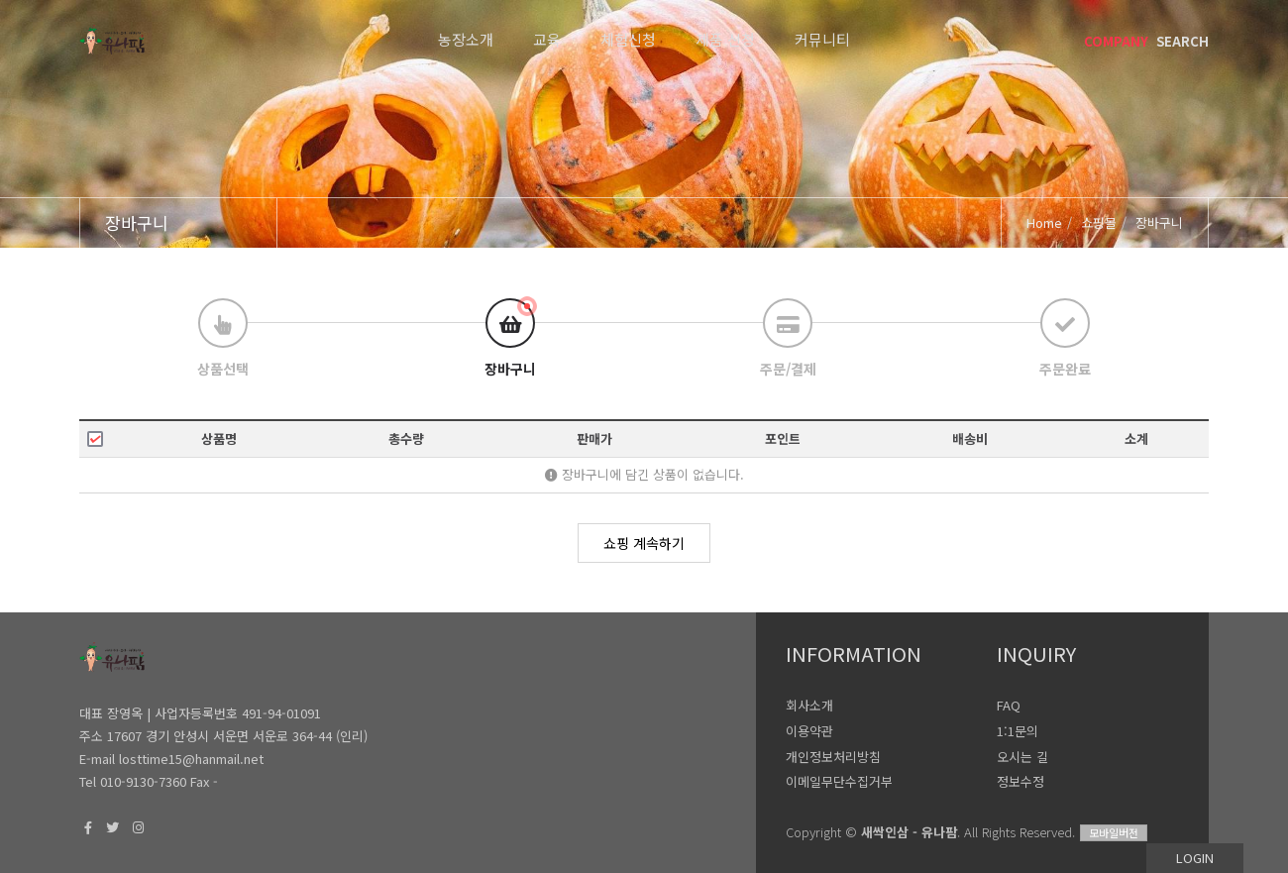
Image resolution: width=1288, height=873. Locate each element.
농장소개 (465, 39)
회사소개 (809, 705)
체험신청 (628, 39)
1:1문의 (1017, 730)
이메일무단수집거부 (839, 781)
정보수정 (1020, 781)
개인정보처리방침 (833, 756)
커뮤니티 (822, 39)
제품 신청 (725, 39)
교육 (547, 39)
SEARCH (1182, 41)
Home (1044, 222)
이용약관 (809, 730)
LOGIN (1195, 857)
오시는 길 (1022, 756)
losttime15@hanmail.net (191, 758)
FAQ (1008, 705)
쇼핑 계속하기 (644, 543)
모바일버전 (1113, 832)
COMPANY (1116, 41)
